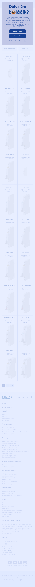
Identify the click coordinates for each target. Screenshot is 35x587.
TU (25, 41)
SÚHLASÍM (17, 36)
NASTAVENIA (17, 31)
